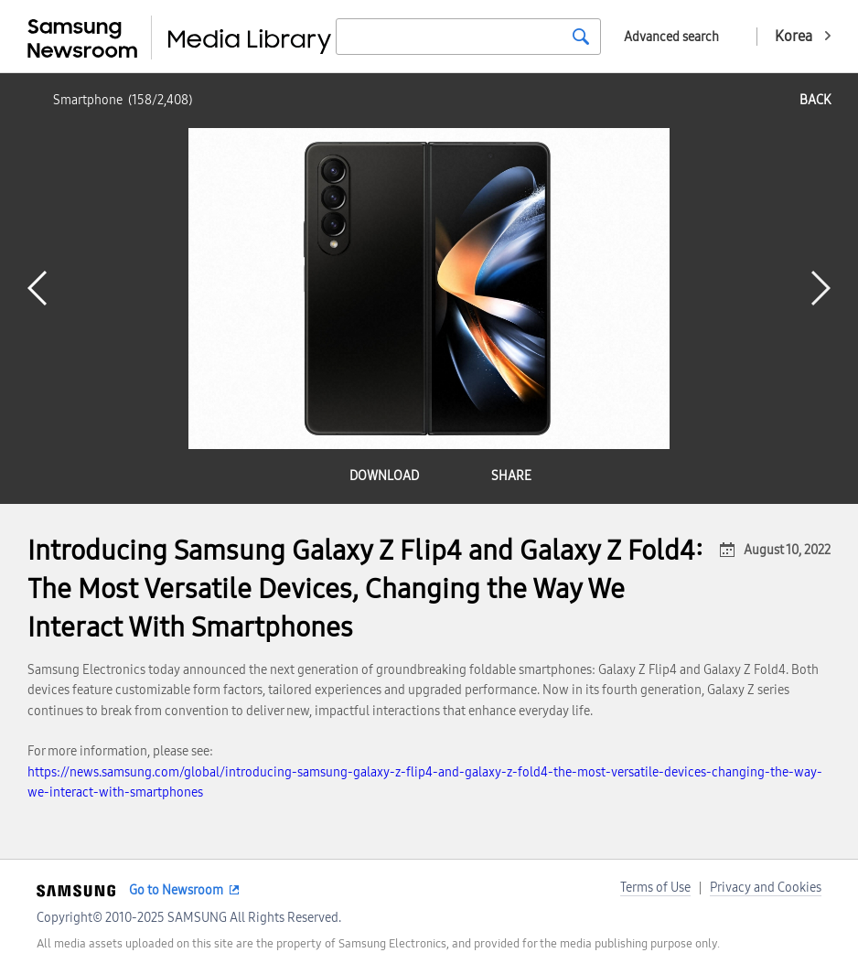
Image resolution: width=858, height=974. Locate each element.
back (815, 100)
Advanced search (671, 37)
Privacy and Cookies (765, 887)
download (384, 476)
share (511, 476)
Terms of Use (655, 887)
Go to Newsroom (176, 890)
